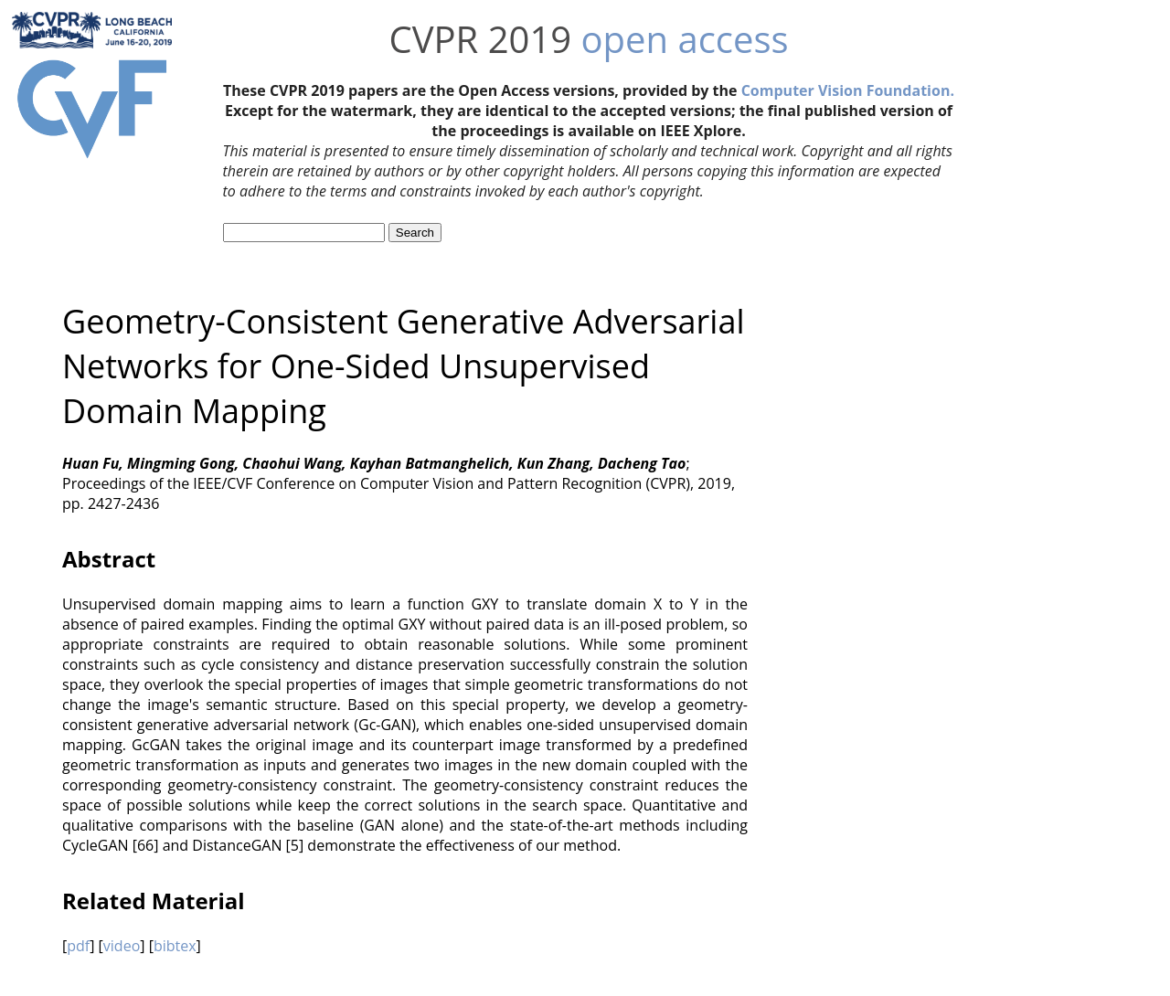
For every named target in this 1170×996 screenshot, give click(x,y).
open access (685, 39)
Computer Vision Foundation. (847, 90)
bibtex (175, 946)
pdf (78, 946)
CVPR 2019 (479, 39)
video (121, 946)
